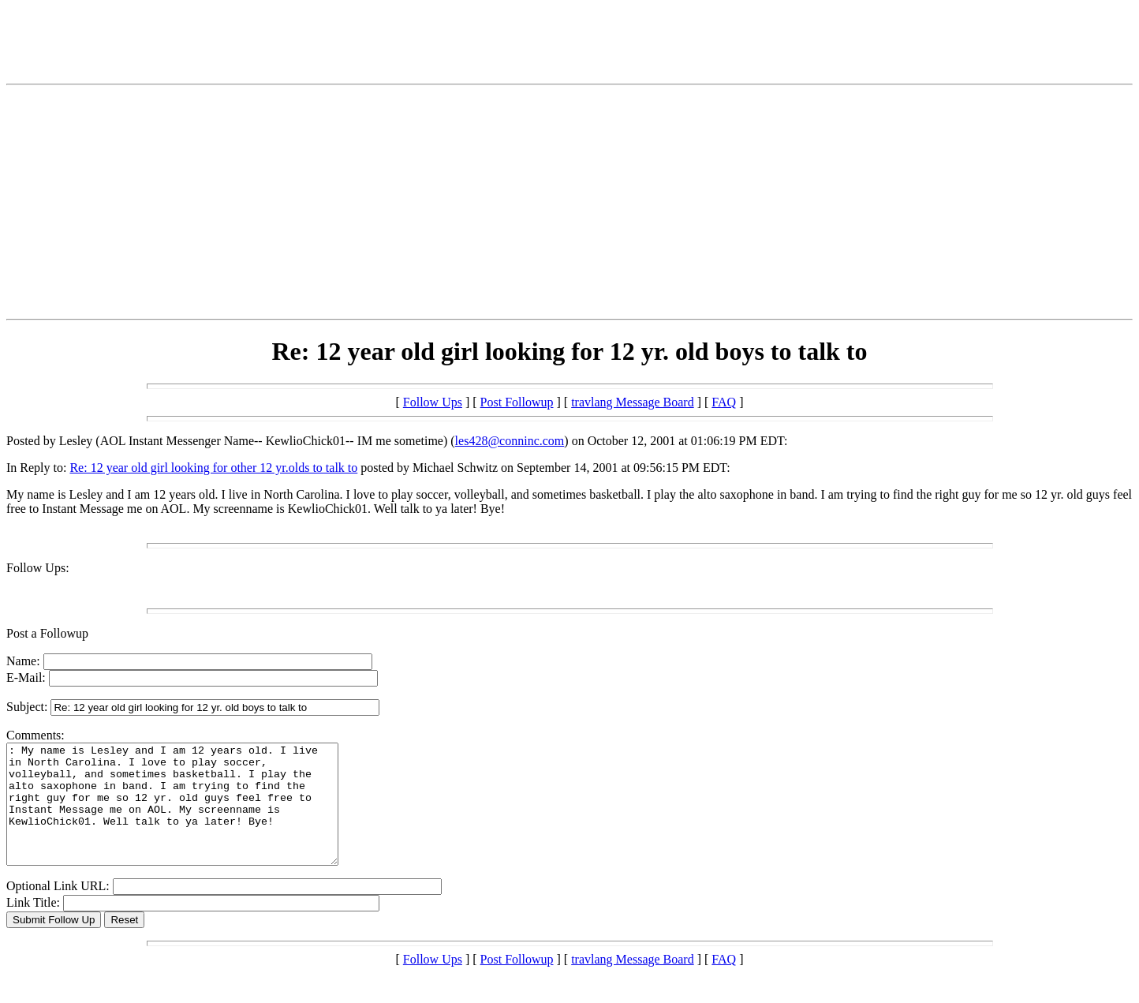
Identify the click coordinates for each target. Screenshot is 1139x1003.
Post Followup (517, 402)
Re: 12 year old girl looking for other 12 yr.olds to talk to (213, 467)
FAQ (723, 402)
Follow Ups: (37, 567)
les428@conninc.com (510, 440)
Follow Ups (432, 402)
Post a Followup (47, 633)
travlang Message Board (632, 402)
